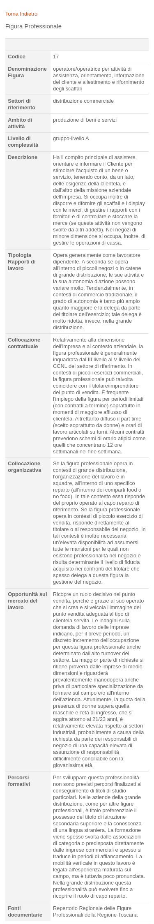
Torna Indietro (21, 14)
